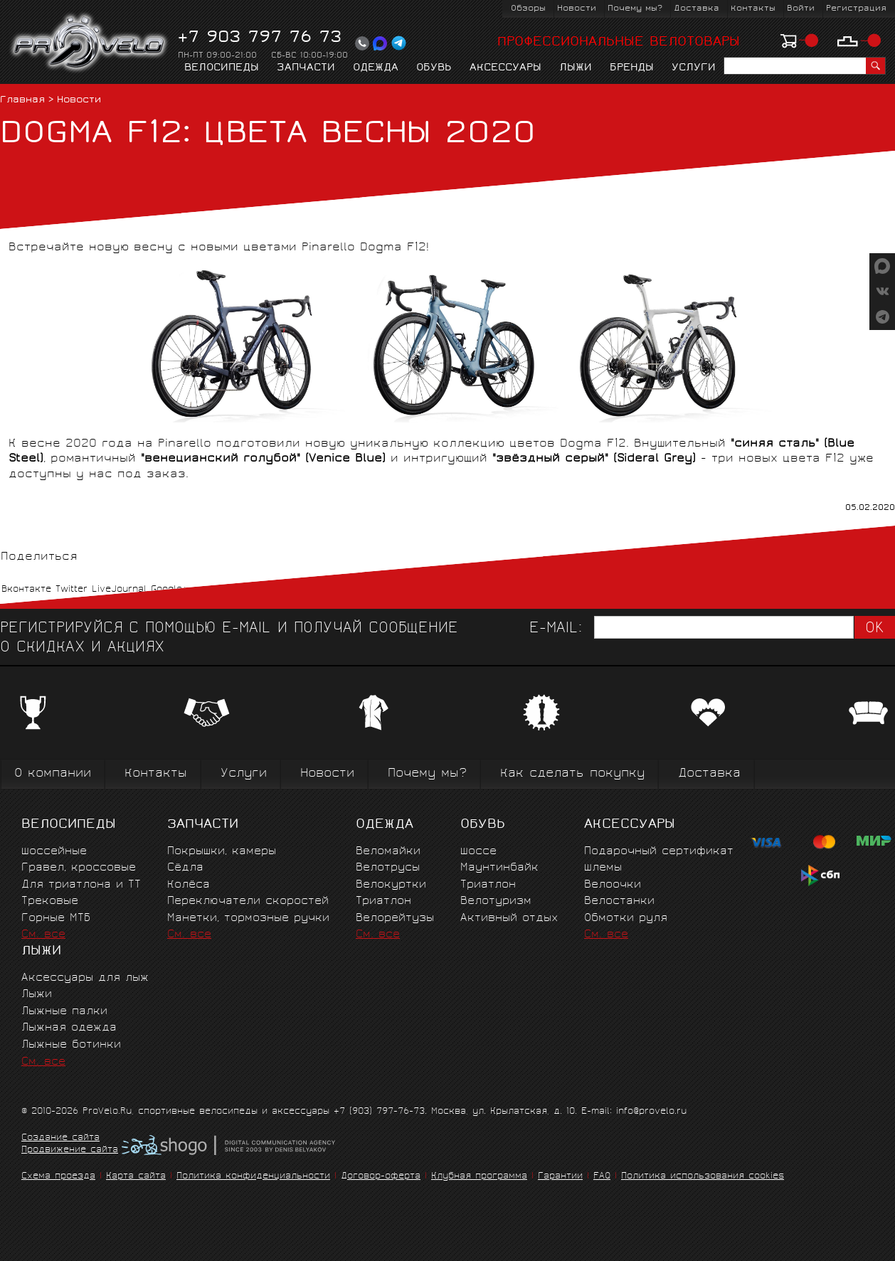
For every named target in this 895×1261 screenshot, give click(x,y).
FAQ (601, 1177)
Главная (22, 101)
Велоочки (612, 885)
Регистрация (856, 9)
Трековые (49, 901)
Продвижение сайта (69, 1150)
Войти (801, 9)
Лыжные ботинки (71, 1045)
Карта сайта (136, 1177)
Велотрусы (388, 868)
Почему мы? (635, 9)
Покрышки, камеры (221, 851)
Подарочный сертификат (659, 851)
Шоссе (478, 851)
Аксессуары (505, 68)
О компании (52, 774)
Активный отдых (509, 918)
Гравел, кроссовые (78, 868)
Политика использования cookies (702, 1177)
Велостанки (619, 901)
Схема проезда (58, 1177)
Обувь (434, 68)
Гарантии (560, 1177)
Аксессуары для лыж (85, 978)
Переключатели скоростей (248, 901)
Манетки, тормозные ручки (248, 918)
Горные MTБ (55, 918)
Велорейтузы (395, 918)
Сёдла (185, 868)
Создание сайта (60, 1138)
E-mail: (555, 629)
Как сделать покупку (572, 774)
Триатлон (383, 901)
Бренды (632, 68)
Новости (576, 9)
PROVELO (90, 43)
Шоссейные (54, 851)
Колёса (188, 885)
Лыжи (575, 68)
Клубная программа (479, 1177)
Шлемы (603, 868)
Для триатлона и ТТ (81, 885)
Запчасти (306, 68)
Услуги (694, 68)
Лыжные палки (64, 1011)
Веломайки (388, 851)
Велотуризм (495, 901)
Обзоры (528, 9)
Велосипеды (221, 68)
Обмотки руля (625, 918)
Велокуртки (391, 885)
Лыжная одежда (69, 1028)
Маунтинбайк (499, 868)
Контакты (753, 9)
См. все (43, 934)
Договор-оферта (380, 1177)
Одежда (375, 68)
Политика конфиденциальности (253, 1177)
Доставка (696, 9)
